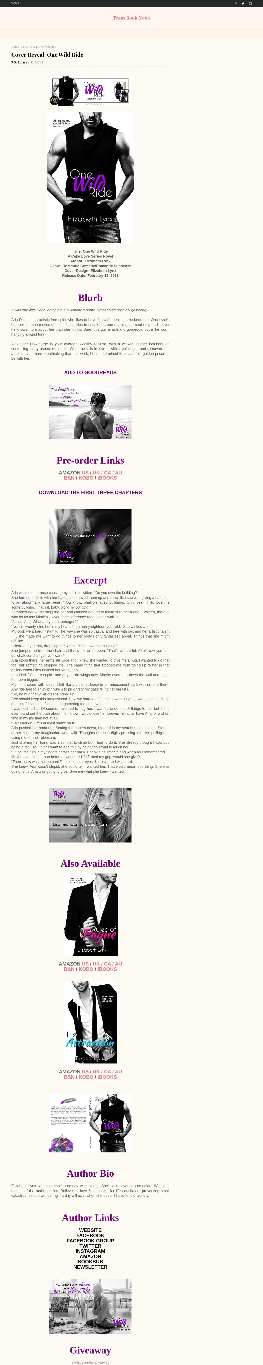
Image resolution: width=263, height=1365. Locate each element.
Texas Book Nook (131, 18)
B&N (69, 478)
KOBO (86, 478)
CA (107, 472)
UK (96, 472)
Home (15, 3)
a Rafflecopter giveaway (90, 1362)
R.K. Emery (19, 62)
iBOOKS (107, 478)
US (85, 472)
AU (118, 472)
